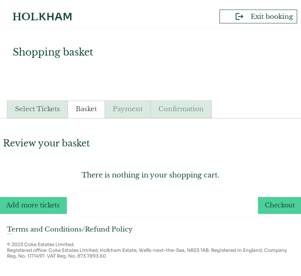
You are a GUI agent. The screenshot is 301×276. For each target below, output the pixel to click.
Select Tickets (37, 109)
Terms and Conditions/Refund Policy (70, 229)
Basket (86, 109)
